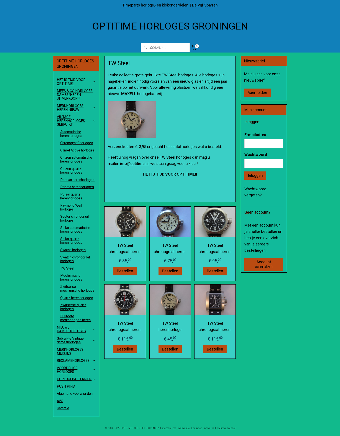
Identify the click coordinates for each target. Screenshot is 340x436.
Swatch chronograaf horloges (75, 259)
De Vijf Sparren (205, 5)
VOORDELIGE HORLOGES (76, 370)
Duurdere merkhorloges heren (75, 318)
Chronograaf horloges (76, 143)
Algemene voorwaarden (75, 394)
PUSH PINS (66, 386)
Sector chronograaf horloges (74, 218)
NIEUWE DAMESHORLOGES (76, 329)
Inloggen (255, 175)
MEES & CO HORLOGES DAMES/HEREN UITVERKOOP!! (75, 94)
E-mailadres (255, 134)
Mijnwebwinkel (226, 428)
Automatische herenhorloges (71, 134)
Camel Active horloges (77, 150)
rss (174, 428)
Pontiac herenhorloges (77, 180)
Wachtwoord (255, 154)
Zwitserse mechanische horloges (77, 289)
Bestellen (125, 271)
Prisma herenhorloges (77, 187)
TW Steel (67, 268)
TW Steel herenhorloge (170, 326)
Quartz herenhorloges (76, 298)
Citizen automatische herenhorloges (76, 159)
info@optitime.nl (134, 163)
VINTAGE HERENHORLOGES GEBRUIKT (76, 121)
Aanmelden (257, 92)
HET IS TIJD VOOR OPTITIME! (76, 82)
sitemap (166, 428)
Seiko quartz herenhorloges (71, 241)
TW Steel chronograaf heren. (125, 248)
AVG (60, 401)
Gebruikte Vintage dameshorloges (76, 340)
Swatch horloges (73, 250)
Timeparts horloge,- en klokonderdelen (155, 5)
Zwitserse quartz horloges (73, 307)
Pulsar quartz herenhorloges (71, 196)
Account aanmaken (264, 264)
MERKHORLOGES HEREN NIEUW (76, 108)
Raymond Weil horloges (71, 207)
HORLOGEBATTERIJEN (76, 379)
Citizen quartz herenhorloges (71, 171)
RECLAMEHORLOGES (76, 361)
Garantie (63, 408)
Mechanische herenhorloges (71, 277)
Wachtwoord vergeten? (255, 192)
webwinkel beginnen (190, 428)
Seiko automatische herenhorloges (75, 230)
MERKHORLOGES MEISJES (70, 351)
